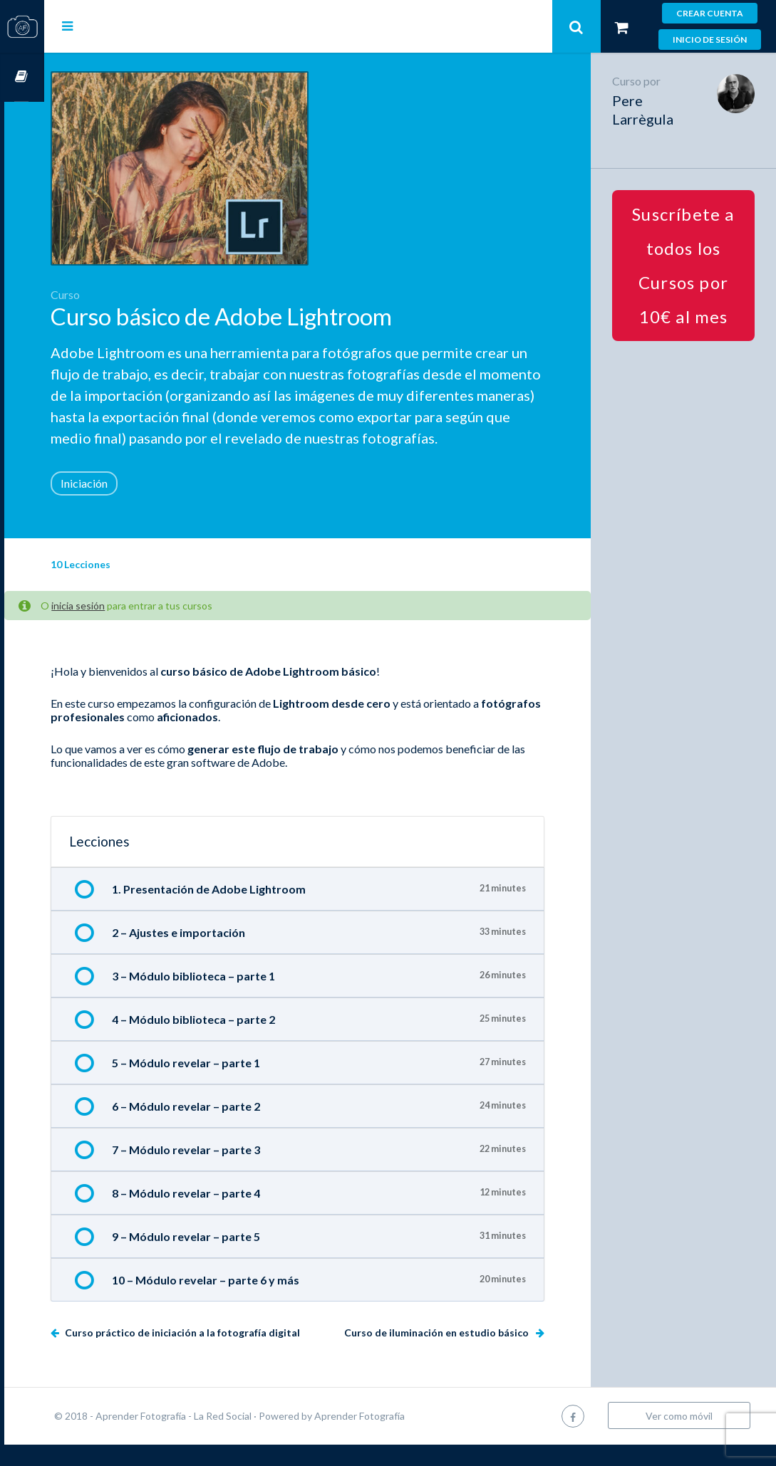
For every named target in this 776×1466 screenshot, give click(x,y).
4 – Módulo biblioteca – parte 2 (233, 1040)
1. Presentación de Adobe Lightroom (249, 910)
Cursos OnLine (22, 77)
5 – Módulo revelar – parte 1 (226, 1084)
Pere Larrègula (652, 109)
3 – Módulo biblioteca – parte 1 (233, 997)
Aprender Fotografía (399, 1437)
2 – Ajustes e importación (218, 953)
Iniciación (124, 504)
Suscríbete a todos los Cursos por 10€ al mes (688, 265)
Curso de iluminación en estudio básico (447, 1354)
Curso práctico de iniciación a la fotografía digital (221, 1354)
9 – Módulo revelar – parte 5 (226, 1258)
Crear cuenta (709, 13)
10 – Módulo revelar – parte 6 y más (245, 1301)
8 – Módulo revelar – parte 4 (226, 1214)
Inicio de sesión (710, 39)
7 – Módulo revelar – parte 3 (226, 1171)
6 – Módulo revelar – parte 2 (226, 1127)
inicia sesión (118, 627)
